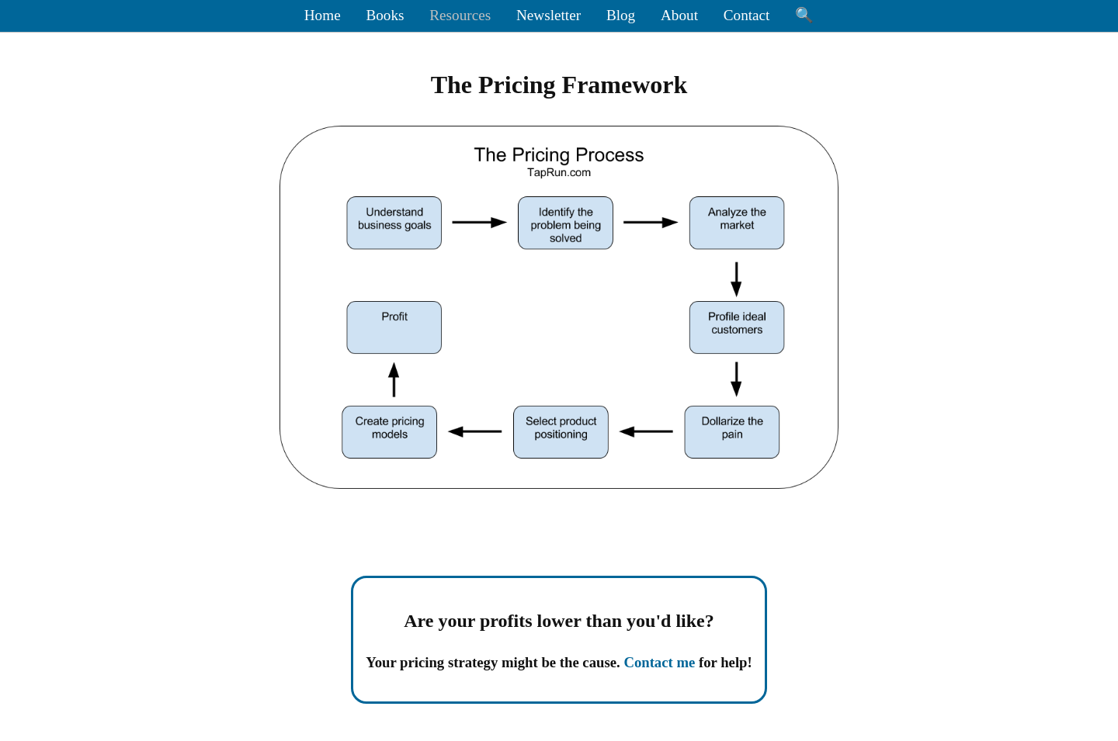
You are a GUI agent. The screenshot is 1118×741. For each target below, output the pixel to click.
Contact (747, 15)
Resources (460, 15)
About (679, 15)
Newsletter (548, 15)
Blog (620, 15)
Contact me (659, 662)
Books (385, 15)
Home (322, 15)
